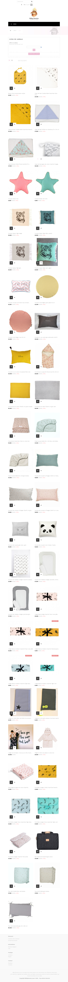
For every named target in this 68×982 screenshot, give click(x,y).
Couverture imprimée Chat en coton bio (19, 441)
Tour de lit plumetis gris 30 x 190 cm (18, 926)
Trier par (15, 60)
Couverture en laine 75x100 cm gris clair (45, 406)
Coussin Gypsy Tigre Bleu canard (43, 233)
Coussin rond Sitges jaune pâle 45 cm (45, 302)
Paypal (9, 956)
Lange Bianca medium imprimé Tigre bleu (19, 683)
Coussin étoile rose (13, 198)
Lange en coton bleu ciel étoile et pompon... (20, 718)
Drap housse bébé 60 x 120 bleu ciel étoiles (46, 441)
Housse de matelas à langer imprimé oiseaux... (20, 579)
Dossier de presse (12, 940)
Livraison (10, 955)
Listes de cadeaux (16, 39)
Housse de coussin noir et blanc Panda (45, 545)
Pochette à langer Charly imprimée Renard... (46, 787)
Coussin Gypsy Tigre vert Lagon (43, 268)
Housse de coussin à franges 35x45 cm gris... (20, 510)
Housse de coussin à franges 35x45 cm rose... (47, 510)
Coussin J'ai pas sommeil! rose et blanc (18, 302)
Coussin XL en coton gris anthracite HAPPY (46, 337)
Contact (10, 964)
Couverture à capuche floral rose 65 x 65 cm (47, 372)
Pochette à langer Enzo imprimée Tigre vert (46, 822)
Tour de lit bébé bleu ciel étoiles (16, 891)
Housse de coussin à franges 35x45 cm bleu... (47, 475)
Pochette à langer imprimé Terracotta (18, 856)
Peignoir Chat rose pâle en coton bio (44, 752)
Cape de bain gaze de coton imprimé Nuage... (47, 164)
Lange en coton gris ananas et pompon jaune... (47, 718)
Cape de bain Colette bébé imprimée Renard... (20, 129)
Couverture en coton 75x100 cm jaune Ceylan (20, 406)
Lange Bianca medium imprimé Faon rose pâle (20, 649)
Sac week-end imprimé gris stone (43, 856)
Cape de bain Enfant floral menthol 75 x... (19, 164)
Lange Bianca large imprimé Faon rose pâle (46, 614)
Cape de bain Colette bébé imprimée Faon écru (46, 94)
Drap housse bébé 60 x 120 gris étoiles (18, 475)
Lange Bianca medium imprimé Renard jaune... (47, 649)
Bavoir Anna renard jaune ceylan (16, 93)
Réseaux (10, 963)
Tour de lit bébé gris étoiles (42, 891)
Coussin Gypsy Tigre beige (15, 233)
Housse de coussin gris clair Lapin (17, 545)
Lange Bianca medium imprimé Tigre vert (45, 683)
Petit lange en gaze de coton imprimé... (18, 787)
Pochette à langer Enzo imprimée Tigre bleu (19, 822)
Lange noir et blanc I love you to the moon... (20, 752)
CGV (9, 948)
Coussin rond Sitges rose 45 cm (16, 337)
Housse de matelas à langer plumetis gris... (19, 614)
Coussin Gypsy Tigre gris (14, 268)
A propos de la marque (13, 938)
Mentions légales (12, 946)
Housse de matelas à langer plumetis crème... (47, 579)
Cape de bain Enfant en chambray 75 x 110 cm (47, 129)
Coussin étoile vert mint (41, 198)
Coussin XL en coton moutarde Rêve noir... (19, 372)
